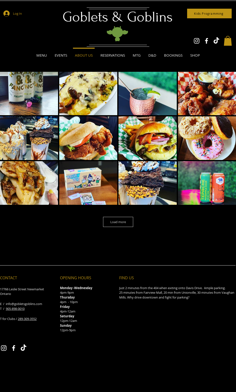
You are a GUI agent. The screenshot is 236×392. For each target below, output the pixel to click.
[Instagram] (196, 41)
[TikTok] (216, 41)
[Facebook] (206, 41)
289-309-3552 (27, 319)
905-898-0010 (15, 308)
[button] (228, 41)
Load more (118, 222)
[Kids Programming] (209, 13)
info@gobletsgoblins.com (24, 304)
